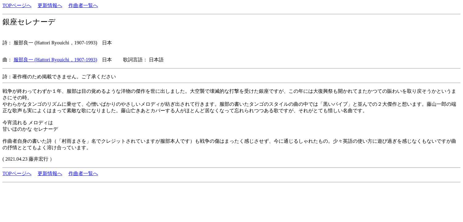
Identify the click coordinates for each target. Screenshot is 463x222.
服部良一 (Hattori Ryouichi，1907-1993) (55, 59)
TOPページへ (16, 5)
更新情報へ (50, 5)
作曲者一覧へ (83, 5)
